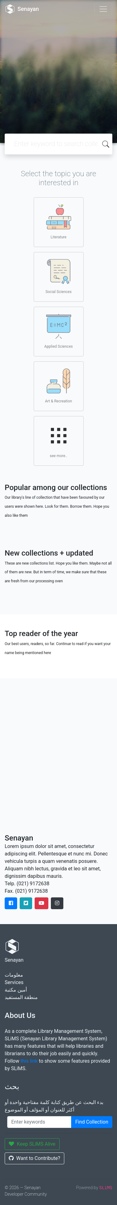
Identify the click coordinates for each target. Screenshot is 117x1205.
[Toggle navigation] (103, 9)
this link (29, 1061)
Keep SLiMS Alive (32, 1144)
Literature (58, 221)
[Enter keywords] (39, 1122)
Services (14, 982)
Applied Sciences (58, 331)
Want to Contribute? (34, 1158)
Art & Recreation (58, 386)
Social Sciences (59, 276)
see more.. (58, 440)
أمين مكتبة (16, 990)
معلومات (14, 975)
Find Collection (91, 1122)
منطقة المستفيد (21, 997)
